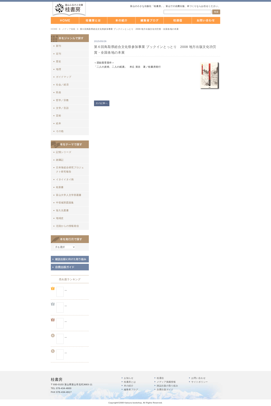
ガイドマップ (63, 76)
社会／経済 (62, 84)
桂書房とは (130, 382)
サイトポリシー (199, 382)
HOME (54, 29)
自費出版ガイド (165, 389)
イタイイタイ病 (65, 179)
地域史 (60, 218)
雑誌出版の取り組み (167, 385)
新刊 (58, 45)
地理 (58, 69)
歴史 (58, 61)
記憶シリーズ (63, 152)
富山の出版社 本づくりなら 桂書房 (69, 9)
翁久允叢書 (62, 210)
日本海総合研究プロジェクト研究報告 (70, 169)
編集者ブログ (131, 389)
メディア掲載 (68, 29)
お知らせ (128, 378)
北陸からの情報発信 (67, 226)
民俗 (58, 92)
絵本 (58, 123)
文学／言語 (62, 108)
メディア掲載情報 (166, 382)
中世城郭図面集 (65, 202)
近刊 (58, 53)
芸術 (58, 115)
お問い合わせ (198, 378)
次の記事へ (102, 103)
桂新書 (60, 187)
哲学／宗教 (62, 100)
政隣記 (60, 159)
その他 (60, 131)
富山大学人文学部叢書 (68, 195)
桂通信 (160, 378)
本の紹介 (128, 385)
